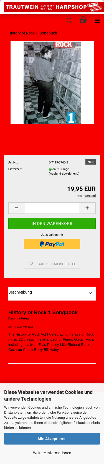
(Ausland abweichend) (64, 173)
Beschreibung (20, 292)
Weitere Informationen (52, 453)
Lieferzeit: (15, 169)
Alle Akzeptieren (52, 438)
